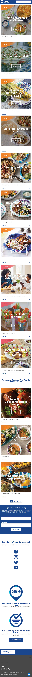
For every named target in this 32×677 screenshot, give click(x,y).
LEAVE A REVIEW (16, 639)
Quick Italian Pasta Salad (7, 147)
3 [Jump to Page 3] (17, 501)
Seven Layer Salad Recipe (8, 73)
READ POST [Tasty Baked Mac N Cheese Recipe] (16, 40)
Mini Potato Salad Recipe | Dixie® (9, 259)
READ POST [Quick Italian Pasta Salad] (16, 151)
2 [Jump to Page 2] (14, 501)
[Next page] (20, 501)
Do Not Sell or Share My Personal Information (9, 674)
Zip (4, 522)
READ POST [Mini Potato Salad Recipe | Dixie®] (16, 262)
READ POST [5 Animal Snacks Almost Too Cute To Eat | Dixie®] (16, 373)
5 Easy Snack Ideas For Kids (8, 333)
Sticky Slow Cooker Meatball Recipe (10, 419)
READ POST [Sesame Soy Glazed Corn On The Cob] (16, 114)
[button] (29, 674)
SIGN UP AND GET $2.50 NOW (8, 652)
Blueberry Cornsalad (7, 222)
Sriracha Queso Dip (6, 456)
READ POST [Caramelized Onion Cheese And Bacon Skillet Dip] (16, 188)
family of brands (22, 512)
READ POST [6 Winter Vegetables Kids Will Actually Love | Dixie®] (16, 299)
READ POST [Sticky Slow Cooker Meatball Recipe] (16, 422)
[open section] (30, 658)
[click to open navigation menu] (2, 1)
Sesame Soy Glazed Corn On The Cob (10, 110)
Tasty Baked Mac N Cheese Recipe (10, 36)
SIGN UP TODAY (16, 529)
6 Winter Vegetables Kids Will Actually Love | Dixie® (14, 296)
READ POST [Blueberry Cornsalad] (16, 225)
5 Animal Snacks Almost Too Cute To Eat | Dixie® (13, 370)
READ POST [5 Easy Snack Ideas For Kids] (16, 336)
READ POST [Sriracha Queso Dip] (16, 459)
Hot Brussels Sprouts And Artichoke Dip (11, 493)
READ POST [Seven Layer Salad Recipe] (16, 77)
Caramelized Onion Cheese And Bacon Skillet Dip (13, 185)
